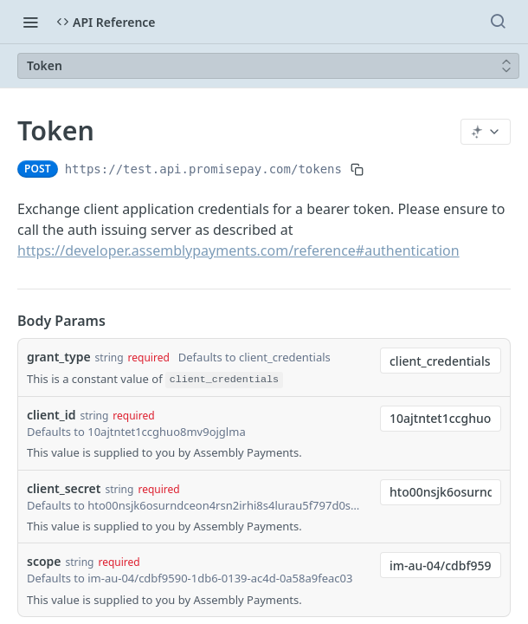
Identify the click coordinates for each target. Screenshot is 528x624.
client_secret (63, 488)
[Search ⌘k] (498, 22)
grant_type (59, 356)
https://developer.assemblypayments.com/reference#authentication (238, 250)
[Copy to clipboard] (357, 169)
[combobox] (440, 361)
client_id (51, 414)
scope (44, 561)
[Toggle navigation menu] (30, 22)
